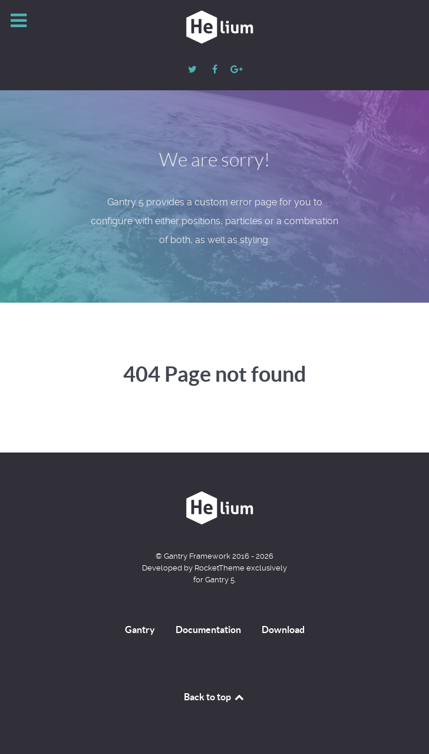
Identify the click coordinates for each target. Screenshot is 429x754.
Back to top (214, 696)
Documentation (208, 629)
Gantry (140, 629)
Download (283, 629)
